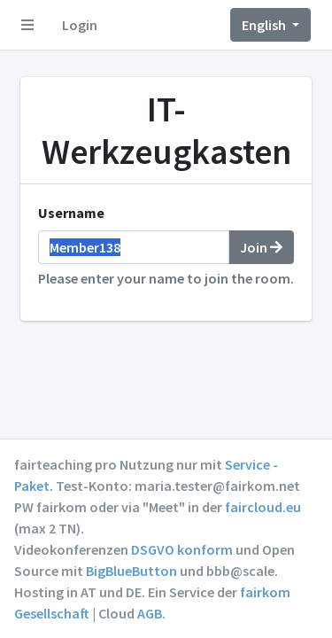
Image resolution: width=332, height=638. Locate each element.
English (265, 25)
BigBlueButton (131, 571)
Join (261, 247)
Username (71, 213)
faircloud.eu (263, 507)
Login (79, 25)
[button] (27, 25)
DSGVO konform (182, 549)
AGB (149, 613)
